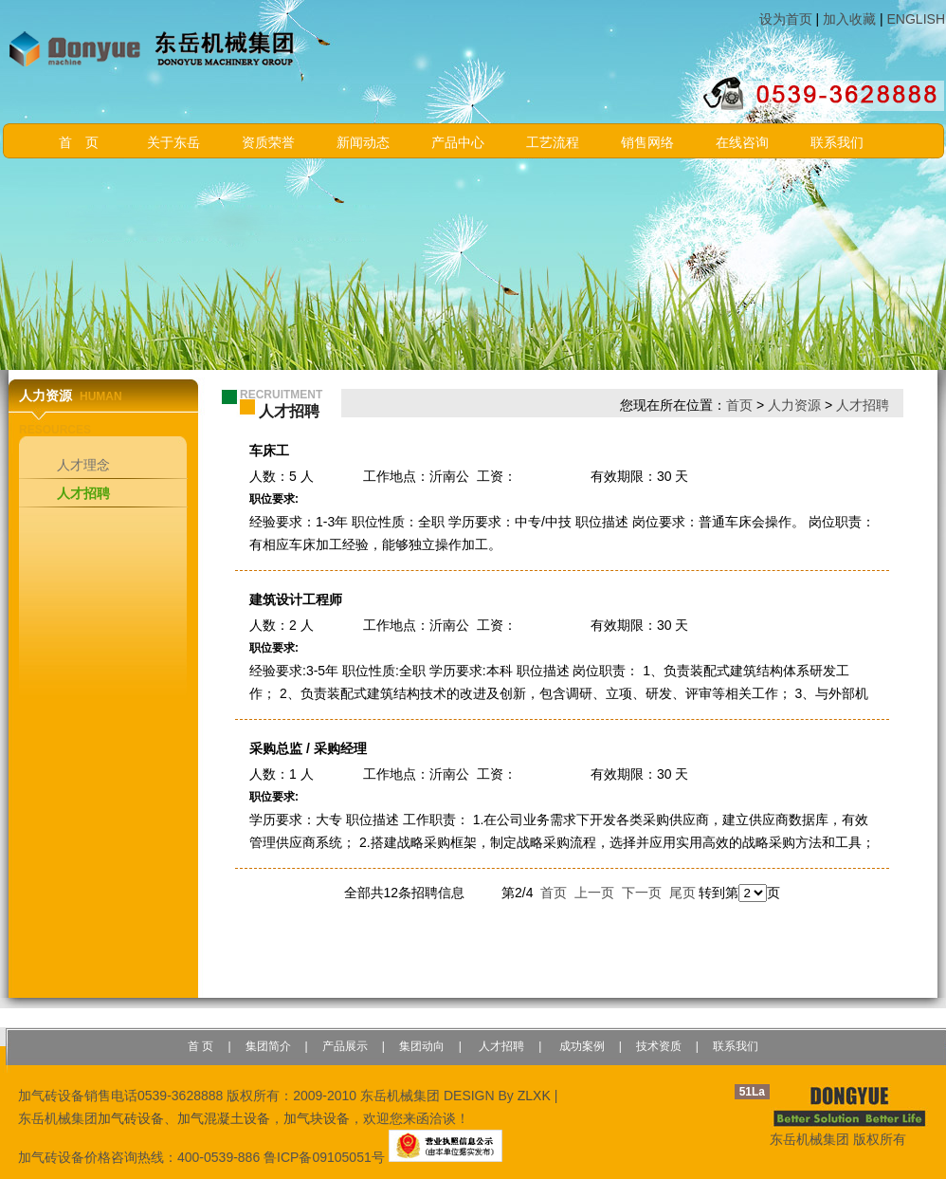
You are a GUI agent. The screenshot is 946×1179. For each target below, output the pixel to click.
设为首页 (785, 19)
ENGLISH (916, 19)
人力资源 (794, 405)
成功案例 (579, 1046)
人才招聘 (83, 493)
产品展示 (345, 1046)
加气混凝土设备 (223, 1118)
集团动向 (422, 1046)
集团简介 (268, 1046)
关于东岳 (173, 143)
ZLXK (534, 1095)
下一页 (641, 892)
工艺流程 (552, 143)
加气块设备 (316, 1118)
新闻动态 (363, 143)
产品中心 (457, 143)
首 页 (79, 143)
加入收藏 (849, 19)
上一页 (594, 892)
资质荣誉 (268, 143)
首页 (739, 405)
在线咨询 (742, 143)
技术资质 (659, 1046)
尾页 (682, 892)
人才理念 (83, 464)
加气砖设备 (131, 1118)
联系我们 (837, 143)
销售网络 (647, 143)
